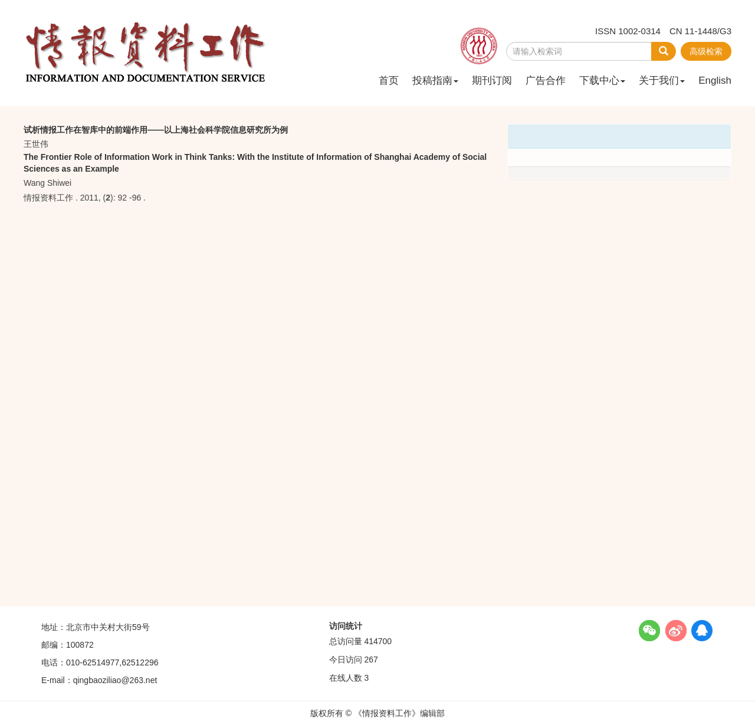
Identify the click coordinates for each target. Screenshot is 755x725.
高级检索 (706, 51)
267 (371, 659)
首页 (389, 80)
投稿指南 (435, 80)
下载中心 (602, 80)
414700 (378, 641)
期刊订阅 (492, 80)
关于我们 (662, 80)
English (714, 80)
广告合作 (546, 80)
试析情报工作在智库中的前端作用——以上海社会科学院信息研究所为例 (156, 129)
